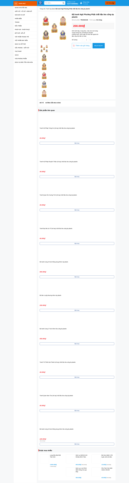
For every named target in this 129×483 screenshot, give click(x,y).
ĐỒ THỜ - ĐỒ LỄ (20, 33)
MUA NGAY (98, 46)
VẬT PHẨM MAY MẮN (21, 40)
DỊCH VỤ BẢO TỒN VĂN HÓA (24, 62)
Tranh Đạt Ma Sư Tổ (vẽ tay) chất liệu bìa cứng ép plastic (56, 228)
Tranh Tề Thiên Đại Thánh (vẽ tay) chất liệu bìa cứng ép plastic (58, 362)
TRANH (17, 22)
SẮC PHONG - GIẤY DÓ (22, 47)
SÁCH (17, 55)
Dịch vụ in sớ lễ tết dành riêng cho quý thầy (81, 469)
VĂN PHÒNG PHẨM (21, 58)
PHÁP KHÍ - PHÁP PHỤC (22, 29)
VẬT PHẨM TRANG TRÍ (22, 37)
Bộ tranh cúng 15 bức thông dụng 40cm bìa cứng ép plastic (57, 429)
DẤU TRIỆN (18, 26)
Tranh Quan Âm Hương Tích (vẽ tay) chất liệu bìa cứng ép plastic (58, 195)
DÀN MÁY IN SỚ (20, 15)
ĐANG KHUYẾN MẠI (21, 7)
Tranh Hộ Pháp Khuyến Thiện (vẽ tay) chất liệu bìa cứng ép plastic (59, 161)
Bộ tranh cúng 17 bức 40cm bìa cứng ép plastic (53, 328)
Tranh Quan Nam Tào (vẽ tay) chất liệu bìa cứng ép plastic (56, 395)
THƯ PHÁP (18, 51)
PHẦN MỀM (18, 18)
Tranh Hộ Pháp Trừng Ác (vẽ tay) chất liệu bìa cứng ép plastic (57, 128)
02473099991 (72, 4)
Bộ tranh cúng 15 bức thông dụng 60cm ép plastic (54, 262)
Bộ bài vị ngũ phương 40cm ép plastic (50, 295)
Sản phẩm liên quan (47, 110)
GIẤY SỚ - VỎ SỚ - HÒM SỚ (23, 11)
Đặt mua (77, 143)
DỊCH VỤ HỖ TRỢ (20, 44)
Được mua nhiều (45, 450)
